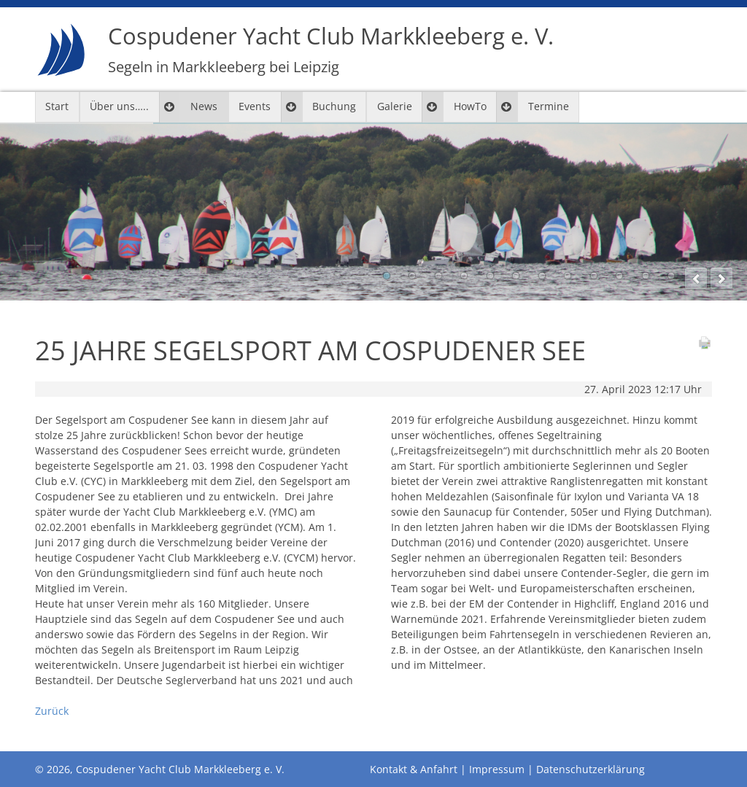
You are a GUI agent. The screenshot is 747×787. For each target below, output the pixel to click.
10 (619, 275)
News (203, 106)
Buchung (334, 106)
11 (645, 275)
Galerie (394, 106)
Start (57, 106)
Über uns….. (119, 106)
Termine (548, 106)
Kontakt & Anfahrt (413, 769)
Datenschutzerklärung (590, 769)
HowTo (470, 106)
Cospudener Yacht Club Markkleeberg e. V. (331, 49)
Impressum (497, 769)
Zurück (52, 711)
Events (255, 106)
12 (671, 275)
